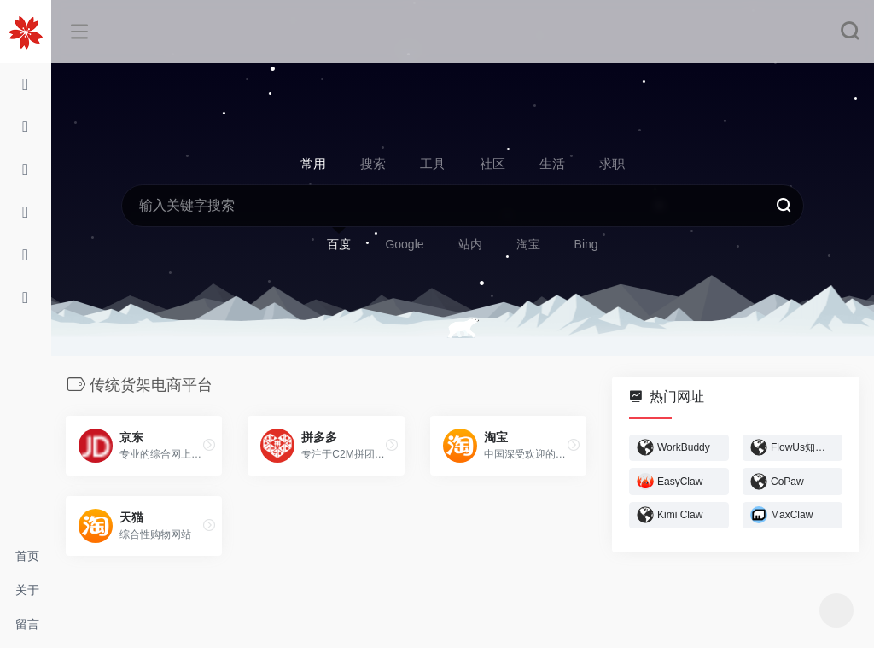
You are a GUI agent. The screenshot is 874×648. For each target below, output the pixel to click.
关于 (27, 590)
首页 (27, 556)
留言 (27, 624)
